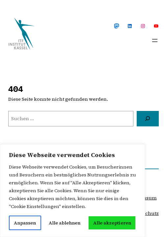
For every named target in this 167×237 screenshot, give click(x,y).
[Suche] (147, 118)
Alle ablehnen (64, 223)
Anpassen (25, 223)
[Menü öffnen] (155, 40)
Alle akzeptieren (112, 223)
